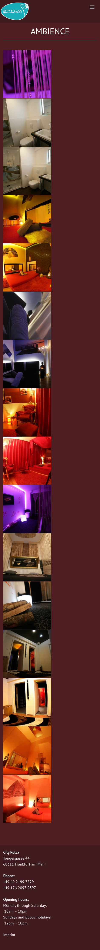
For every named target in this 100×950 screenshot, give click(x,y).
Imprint (9, 934)
